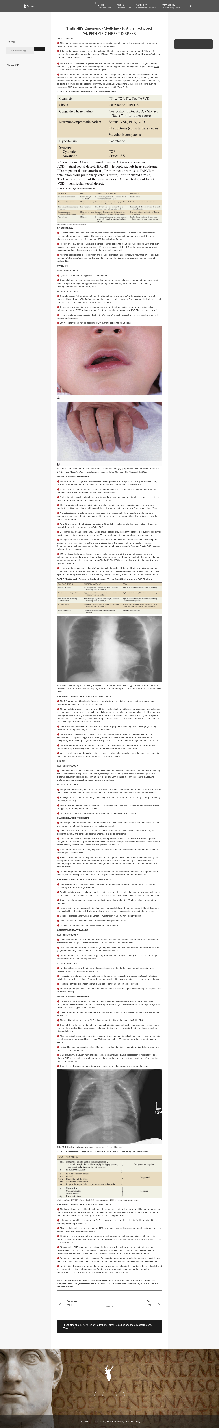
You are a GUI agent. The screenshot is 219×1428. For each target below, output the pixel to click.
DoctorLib (84, 1421)
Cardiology (146, 6)
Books (104, 6)
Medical (124, 6)
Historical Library (115, 1421)
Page (77, 1302)
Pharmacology (170, 6)
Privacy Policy (133, 1421)
